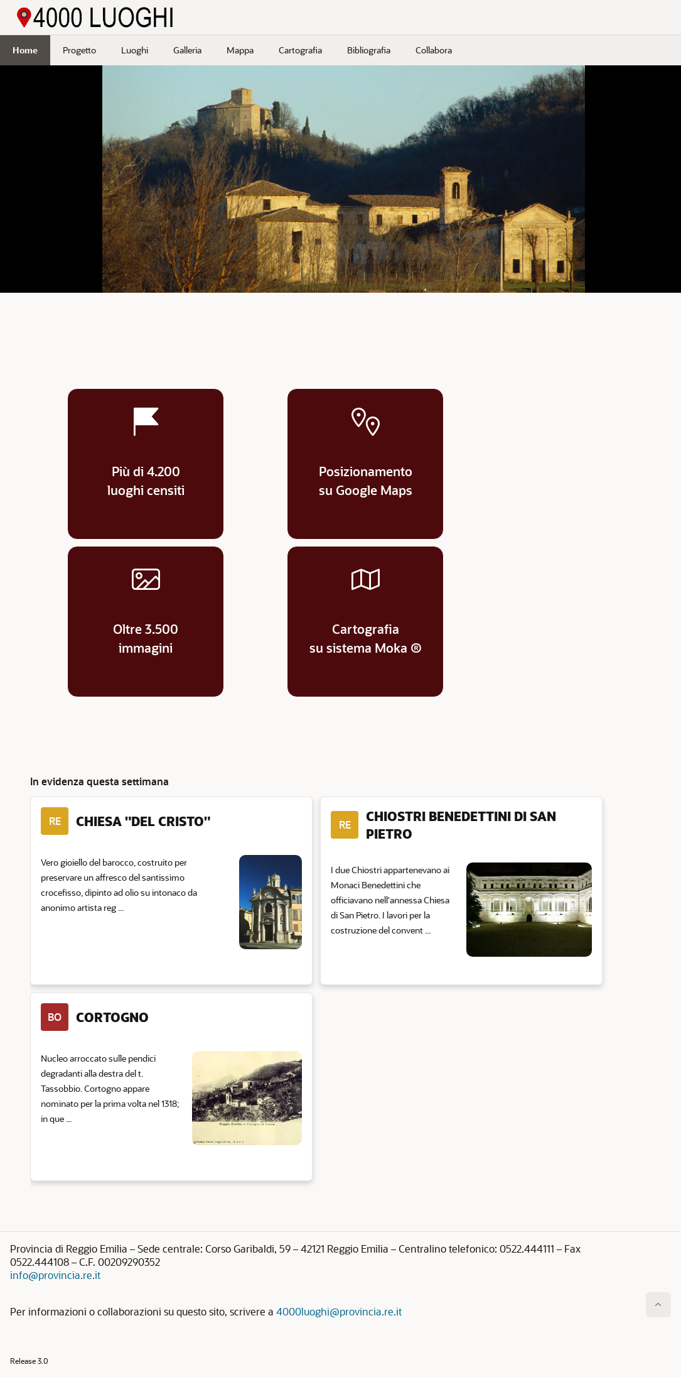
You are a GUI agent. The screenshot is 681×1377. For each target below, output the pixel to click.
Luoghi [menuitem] (134, 50)
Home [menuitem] (25, 50)
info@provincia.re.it (55, 1275)
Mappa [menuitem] (240, 50)
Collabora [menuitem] (434, 50)
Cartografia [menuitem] (300, 50)
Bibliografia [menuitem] (368, 50)
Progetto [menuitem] (79, 50)
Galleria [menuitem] (187, 50)
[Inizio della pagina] (658, 1304)
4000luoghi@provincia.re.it (339, 1311)
